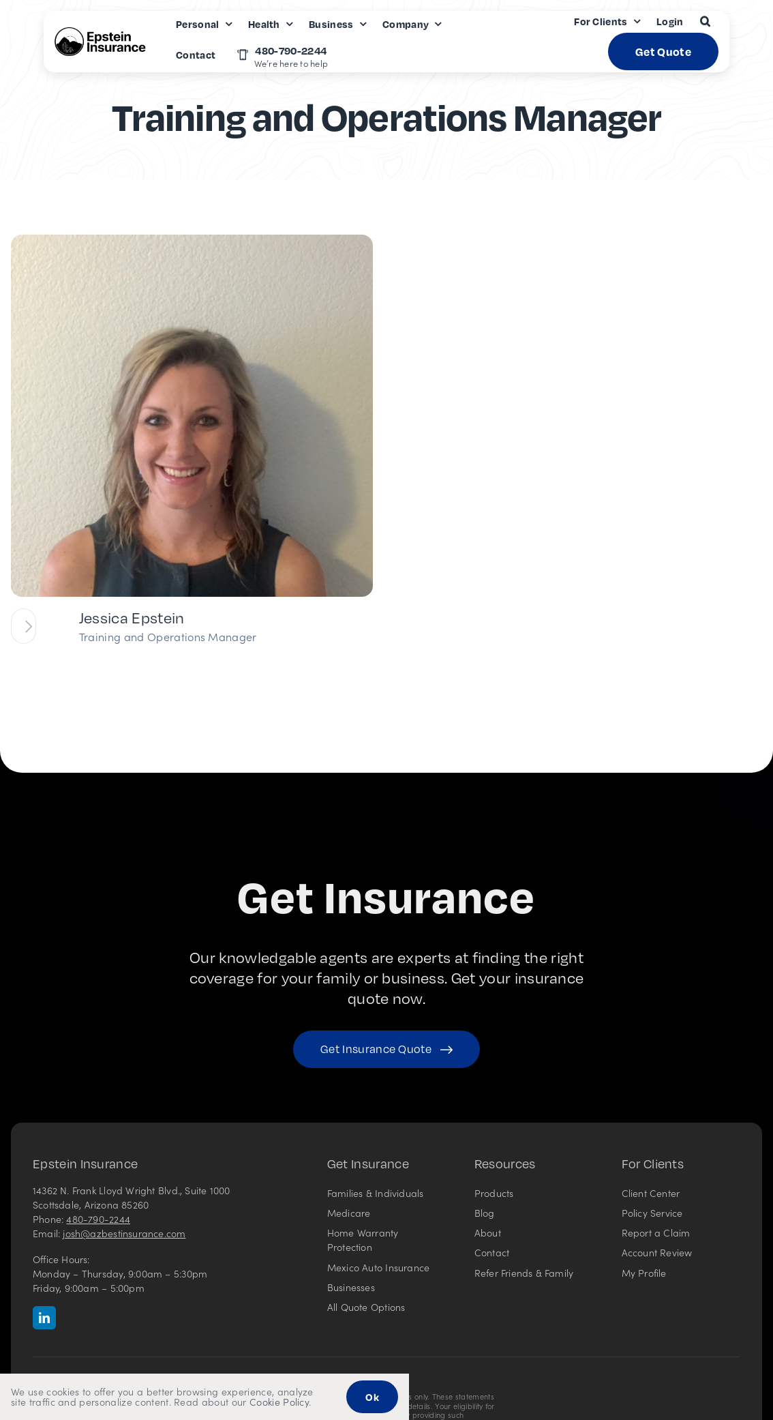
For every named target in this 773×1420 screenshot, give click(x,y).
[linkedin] (44, 1317)
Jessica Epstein (132, 617)
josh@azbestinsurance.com (124, 1233)
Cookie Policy (279, 1401)
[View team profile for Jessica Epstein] (23, 626)
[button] (705, 21)
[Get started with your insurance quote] (386, 1049)
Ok (372, 1397)
